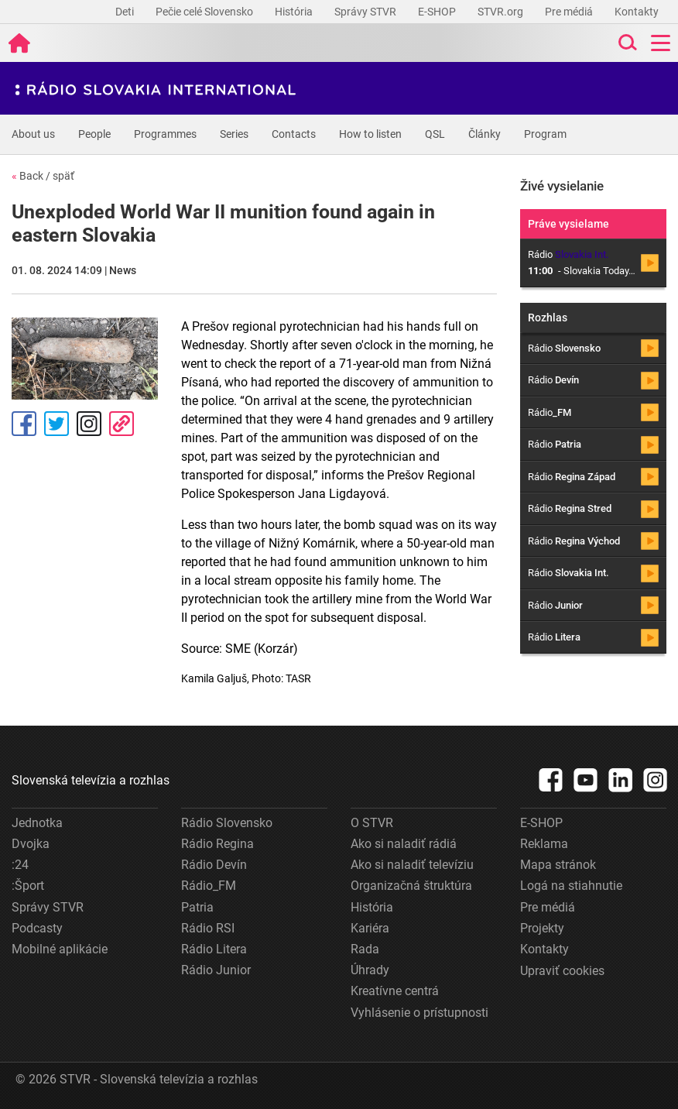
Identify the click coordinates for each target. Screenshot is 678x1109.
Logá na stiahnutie (571, 885)
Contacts (294, 134)
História (295, 11)
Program (545, 134)
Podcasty (37, 928)
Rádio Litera (214, 949)
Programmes (165, 134)
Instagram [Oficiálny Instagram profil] (89, 423)
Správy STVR (366, 11)
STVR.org (502, 11)
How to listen (370, 134)
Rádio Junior (216, 970)
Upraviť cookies (562, 970)
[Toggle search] (626, 43)
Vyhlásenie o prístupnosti (419, 1012)
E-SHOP (438, 11)
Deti (125, 11)
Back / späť (43, 176)
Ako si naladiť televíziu (412, 864)
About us (33, 134)
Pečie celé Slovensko (205, 11)
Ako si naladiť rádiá (404, 843)
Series (234, 134)
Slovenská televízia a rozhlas (91, 780)
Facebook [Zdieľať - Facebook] (24, 423)
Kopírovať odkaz (121, 423)
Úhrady (370, 970)
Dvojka (31, 843)
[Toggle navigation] (660, 43)
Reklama (544, 843)
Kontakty (637, 11)
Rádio (564, 348)
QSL (435, 134)
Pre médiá (570, 11)
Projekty (542, 928)
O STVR (372, 822)
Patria (197, 907)
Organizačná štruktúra (411, 885)
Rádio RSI (208, 928)
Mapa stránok (558, 864)
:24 (20, 864)
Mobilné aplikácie (60, 949)
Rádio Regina (217, 843)
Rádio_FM (208, 885)
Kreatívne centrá (395, 991)
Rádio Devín (214, 864)
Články (484, 134)
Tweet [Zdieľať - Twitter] (56, 423)
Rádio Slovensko (226, 822)
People (94, 134)
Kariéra (370, 928)
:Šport (28, 885)
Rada (365, 949)
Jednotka (37, 822)
